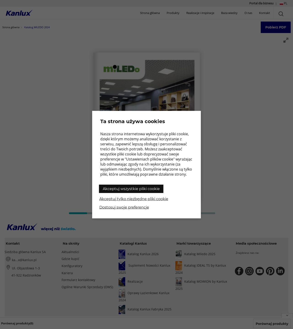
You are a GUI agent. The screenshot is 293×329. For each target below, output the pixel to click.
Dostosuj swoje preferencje (124, 207)
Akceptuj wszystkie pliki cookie (131, 188)
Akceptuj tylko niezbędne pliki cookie (133, 198)
